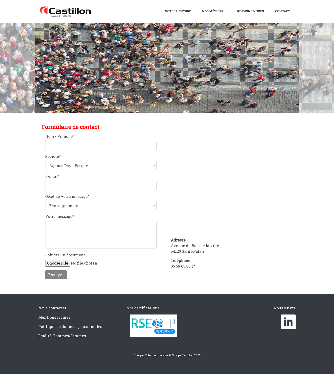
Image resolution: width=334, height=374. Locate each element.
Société (53, 156)
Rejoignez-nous (250, 11)
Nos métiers (213, 11)
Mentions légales (54, 317)
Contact (282, 11)
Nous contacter (52, 307)
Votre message (59, 216)
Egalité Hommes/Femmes (62, 335)
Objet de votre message (67, 196)
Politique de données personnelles (70, 326)
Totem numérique (156, 355)
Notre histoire (178, 11)
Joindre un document (65, 254)
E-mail (52, 176)
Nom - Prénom (59, 136)
